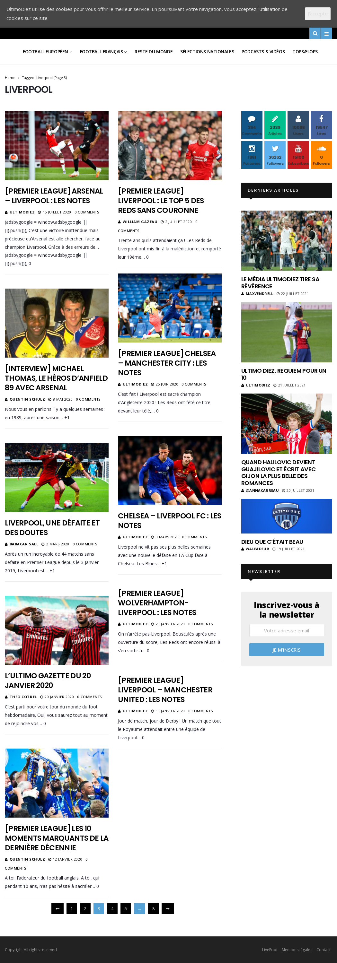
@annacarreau (260, 490)
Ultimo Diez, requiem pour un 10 (283, 374)
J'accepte (318, 13)
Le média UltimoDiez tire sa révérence (280, 282)
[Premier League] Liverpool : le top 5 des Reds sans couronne (161, 200)
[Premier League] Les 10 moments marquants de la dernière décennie (56, 838)
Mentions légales (297, 949)
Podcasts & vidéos (263, 51)
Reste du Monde (154, 51)
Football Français (101, 51)
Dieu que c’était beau (272, 542)
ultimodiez (22, 212)
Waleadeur (255, 548)
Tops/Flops (305, 51)
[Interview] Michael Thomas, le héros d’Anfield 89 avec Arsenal (56, 378)
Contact (323, 949)
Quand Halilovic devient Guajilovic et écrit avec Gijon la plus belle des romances (278, 472)
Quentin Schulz (27, 399)
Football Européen (45, 51)
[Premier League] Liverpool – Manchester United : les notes (165, 690)
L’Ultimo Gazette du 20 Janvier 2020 (48, 680)
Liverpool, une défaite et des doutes (52, 528)
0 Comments (87, 212)
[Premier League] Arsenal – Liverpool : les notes (54, 196)
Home (10, 77)
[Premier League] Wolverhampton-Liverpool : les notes (157, 603)
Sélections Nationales (207, 51)
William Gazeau (140, 221)
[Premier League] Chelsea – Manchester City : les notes (167, 363)
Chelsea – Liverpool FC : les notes (169, 521)
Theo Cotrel (23, 696)
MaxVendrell (257, 293)
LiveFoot (270, 949)
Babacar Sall (24, 544)
